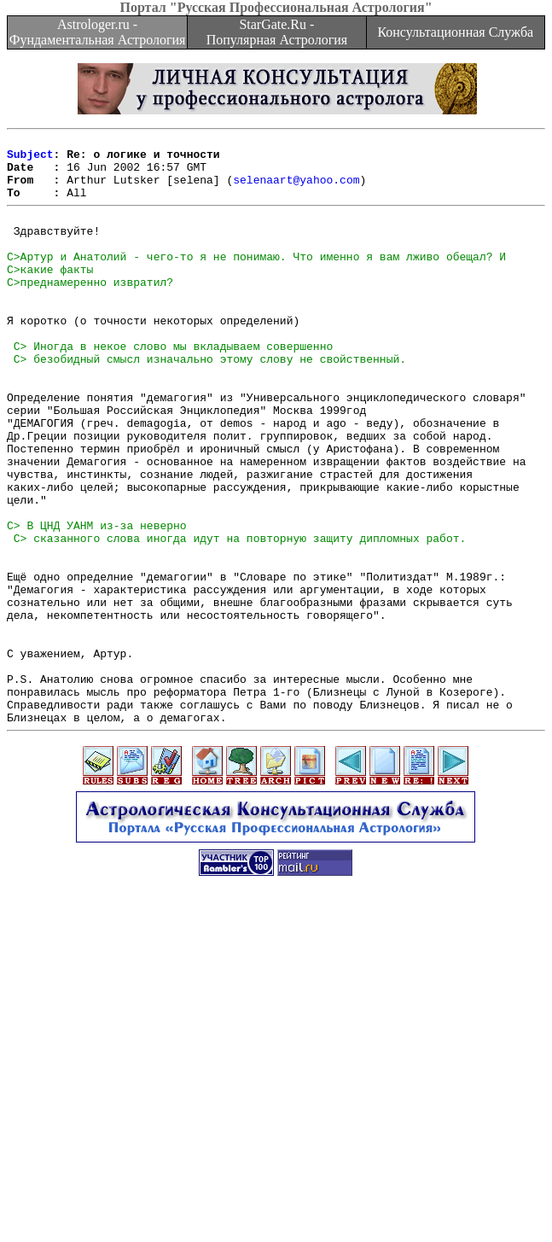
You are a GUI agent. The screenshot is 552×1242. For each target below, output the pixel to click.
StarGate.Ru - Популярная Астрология (276, 32)
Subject (30, 158)
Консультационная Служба (455, 32)
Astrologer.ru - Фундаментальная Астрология (97, 32)
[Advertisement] (279, 1122)
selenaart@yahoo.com (296, 189)
